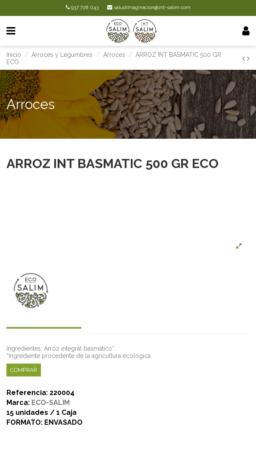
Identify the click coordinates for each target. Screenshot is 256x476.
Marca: (18, 403)
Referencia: (27, 393)
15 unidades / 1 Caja (41, 413)
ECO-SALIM (50, 402)
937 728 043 (82, 7)
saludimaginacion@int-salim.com (149, 7)
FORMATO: (24, 422)
